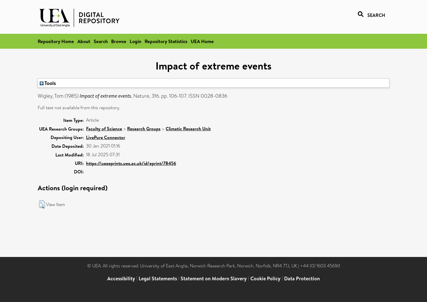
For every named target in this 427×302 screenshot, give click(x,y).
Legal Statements (158, 278)
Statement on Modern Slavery (214, 278)
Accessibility (121, 278)
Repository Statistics (166, 41)
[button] (42, 204)
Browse (118, 41)
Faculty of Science (104, 129)
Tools (48, 83)
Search (101, 41)
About (83, 41)
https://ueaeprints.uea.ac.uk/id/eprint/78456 (131, 163)
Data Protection (302, 278)
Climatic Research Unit (188, 129)
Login (135, 41)
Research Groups (144, 129)
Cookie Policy (265, 278)
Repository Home (56, 41)
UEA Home (202, 41)
